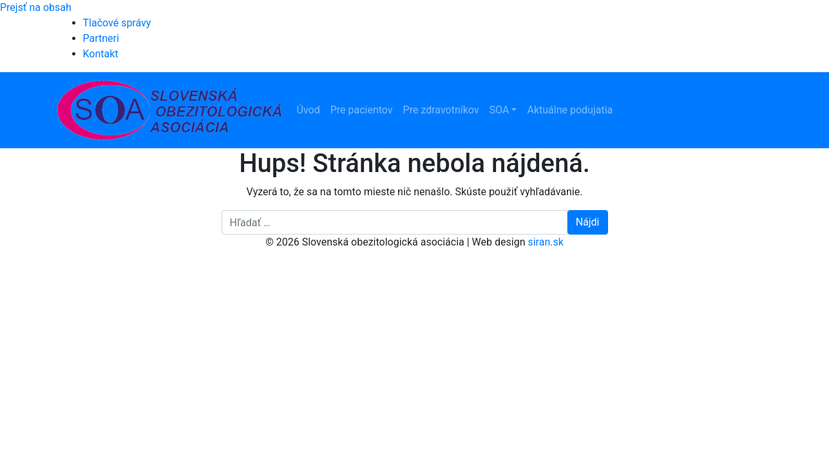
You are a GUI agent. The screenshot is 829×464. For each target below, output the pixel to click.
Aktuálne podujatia (570, 110)
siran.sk (545, 242)
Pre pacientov (361, 110)
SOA (500, 110)
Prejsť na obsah (35, 7)
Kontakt (101, 54)
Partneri (101, 38)
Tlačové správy (117, 23)
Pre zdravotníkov (441, 110)
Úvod (308, 110)
